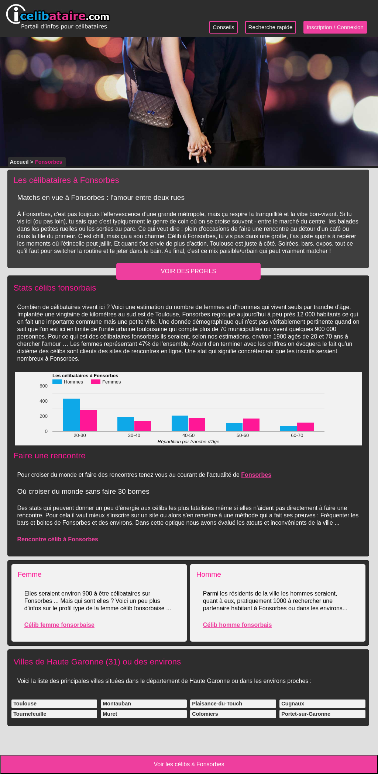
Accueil (19, 162)
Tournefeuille (29, 714)
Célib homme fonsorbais (237, 625)
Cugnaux (292, 704)
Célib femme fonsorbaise (59, 625)
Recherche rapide (270, 27)
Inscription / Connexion (335, 27)
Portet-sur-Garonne (305, 714)
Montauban (117, 704)
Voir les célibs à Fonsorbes (189, 764)
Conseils (223, 27)
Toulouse (25, 704)
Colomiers (205, 714)
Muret (110, 714)
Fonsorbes (256, 475)
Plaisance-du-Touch (217, 704)
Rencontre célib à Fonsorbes (57, 539)
